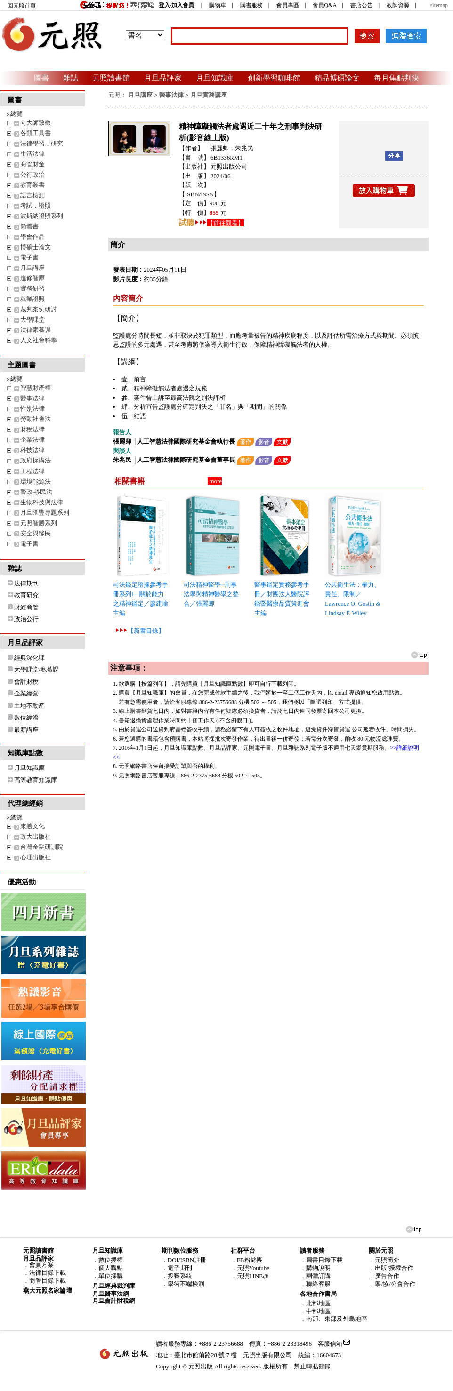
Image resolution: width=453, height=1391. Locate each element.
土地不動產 (29, 705)
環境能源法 (35, 481)
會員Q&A (324, 5)
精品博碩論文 (337, 78)
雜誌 (70, 78)
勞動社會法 (35, 418)
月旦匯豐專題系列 (44, 512)
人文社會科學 (38, 340)
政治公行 (26, 619)
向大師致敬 (35, 122)
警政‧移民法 (36, 491)
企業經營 (26, 693)
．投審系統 (177, 1275)
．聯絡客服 (315, 1283)
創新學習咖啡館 (274, 78)
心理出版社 (35, 857)
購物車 (217, 5)
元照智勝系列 (38, 522)
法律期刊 (26, 583)
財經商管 (26, 607)
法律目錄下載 (47, 1272)
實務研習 (32, 288)
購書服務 (251, 5)
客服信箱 (330, 1343)
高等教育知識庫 (35, 780)
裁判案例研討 (38, 309)
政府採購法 (35, 460)
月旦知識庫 (215, 78)
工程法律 (32, 471)
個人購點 (110, 1267)
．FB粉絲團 (247, 1259)
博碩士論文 (35, 247)
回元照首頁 (22, 5)
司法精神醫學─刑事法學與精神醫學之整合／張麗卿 (211, 594)
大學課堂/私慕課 (36, 669)
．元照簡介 (384, 1259)
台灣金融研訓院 (41, 846)
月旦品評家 (163, 78)
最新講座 (26, 729)
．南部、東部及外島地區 (333, 1318)
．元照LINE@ (250, 1275)
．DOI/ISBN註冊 (184, 1259)
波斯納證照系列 (41, 215)
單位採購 (110, 1275)
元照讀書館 (111, 78)
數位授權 (110, 1259)
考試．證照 (35, 205)
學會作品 (32, 236)
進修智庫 (32, 278)
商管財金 (32, 164)
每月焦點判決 (396, 78)
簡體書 (29, 226)
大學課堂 (32, 319)
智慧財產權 (35, 387)
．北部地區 (315, 1303)
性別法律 (32, 408)
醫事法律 (32, 398)
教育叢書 (32, 184)
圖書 (41, 78)
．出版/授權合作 (391, 1267)
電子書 (29, 257)
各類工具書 (35, 133)
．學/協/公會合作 (392, 1283)
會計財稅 (26, 681)
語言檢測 (32, 195)
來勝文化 (32, 826)
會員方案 (41, 1264)
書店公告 (361, 5)
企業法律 (32, 439)
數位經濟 (26, 717)
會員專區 (287, 5)
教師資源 (398, 5)
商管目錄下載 (47, 1280)
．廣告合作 (384, 1275)
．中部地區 (315, 1311)
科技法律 (32, 449)
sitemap (439, 5)
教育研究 (26, 594)
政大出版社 (35, 836)
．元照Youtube (250, 1267)
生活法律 (32, 153)
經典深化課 (29, 657)
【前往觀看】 (225, 222)
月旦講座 (32, 267)
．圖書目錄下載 (321, 1259)
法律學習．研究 (41, 143)
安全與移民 (35, 533)
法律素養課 (35, 329)
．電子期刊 (177, 1267)
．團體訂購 (315, 1275)
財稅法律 (32, 429)
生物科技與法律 (41, 502)
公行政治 (32, 174)
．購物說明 (315, 1267)
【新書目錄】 (146, 630)
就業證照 (32, 298)
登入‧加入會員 (176, 5)
